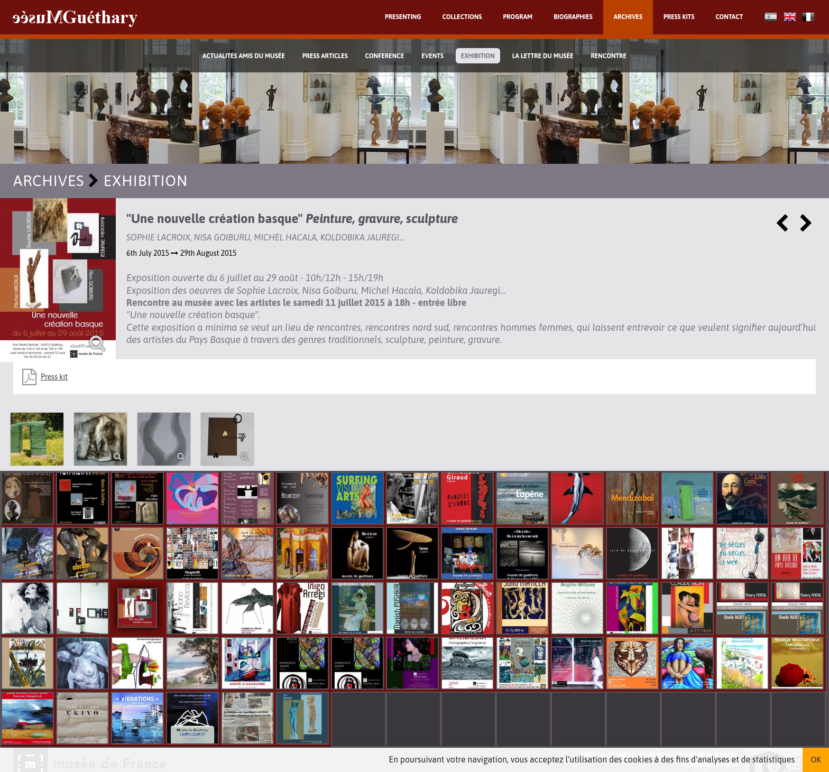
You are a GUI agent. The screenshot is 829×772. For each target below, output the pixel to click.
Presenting (403, 17)
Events (432, 56)
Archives (628, 17)
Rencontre (609, 56)
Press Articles (325, 56)
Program (517, 17)
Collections (462, 17)
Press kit (54, 377)
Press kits (679, 17)
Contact (729, 17)
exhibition (478, 56)
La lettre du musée (543, 56)
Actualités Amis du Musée (243, 56)
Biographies (573, 17)
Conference (384, 56)
